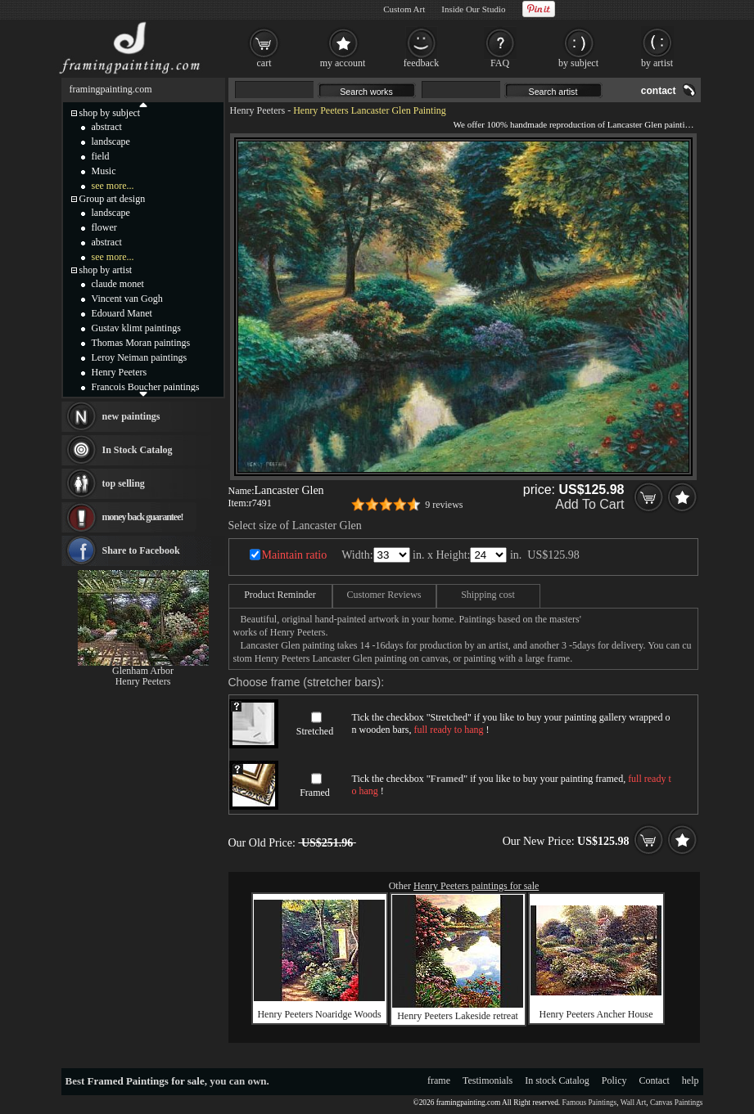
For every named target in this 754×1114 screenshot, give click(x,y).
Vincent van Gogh (127, 298)
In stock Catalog (557, 1080)
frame (438, 1080)
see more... (113, 185)
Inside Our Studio (473, 9)
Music (104, 171)
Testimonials (487, 1080)
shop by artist (106, 270)
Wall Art (634, 1102)
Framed (315, 792)
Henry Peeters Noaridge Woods (319, 1014)
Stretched (314, 731)
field (101, 156)
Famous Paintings (589, 1102)
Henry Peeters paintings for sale (476, 886)
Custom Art (404, 9)
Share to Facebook (141, 550)
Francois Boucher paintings (146, 387)
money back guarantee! (142, 517)
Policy (614, 1080)
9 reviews (444, 504)
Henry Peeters (258, 110)
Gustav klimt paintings (136, 328)
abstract (107, 127)
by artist (657, 63)
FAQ (499, 63)
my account (343, 63)
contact (658, 91)
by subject (578, 63)
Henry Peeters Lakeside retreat (457, 1016)
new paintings (131, 416)
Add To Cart (589, 504)
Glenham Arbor (143, 670)
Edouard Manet (122, 313)
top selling (123, 483)
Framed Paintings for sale (146, 1081)
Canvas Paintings (676, 1102)
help (690, 1080)
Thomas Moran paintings (141, 342)
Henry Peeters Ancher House (596, 1014)
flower (104, 227)
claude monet (118, 284)
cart (264, 63)
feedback (421, 63)
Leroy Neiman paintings (139, 357)
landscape (111, 141)
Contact (654, 1080)
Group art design (112, 198)
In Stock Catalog (137, 450)
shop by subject (110, 113)
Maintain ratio (294, 555)
